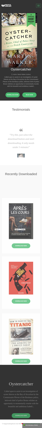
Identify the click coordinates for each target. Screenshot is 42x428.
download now (12, 95)
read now (29, 95)
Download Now (21, 259)
